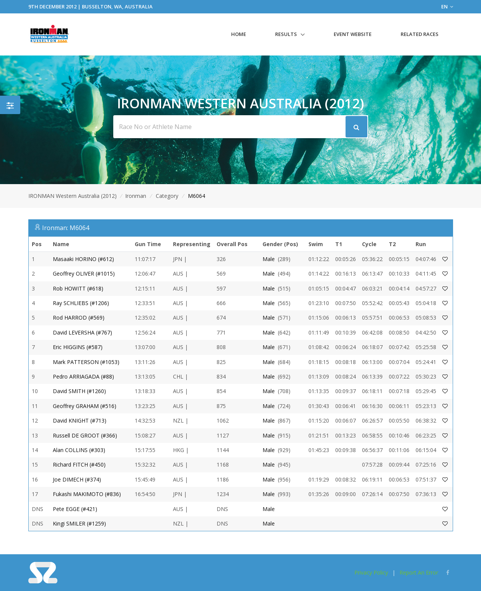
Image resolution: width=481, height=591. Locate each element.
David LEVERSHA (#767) (82, 332)
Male (269, 259)
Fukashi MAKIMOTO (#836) (87, 494)
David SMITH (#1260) (79, 391)
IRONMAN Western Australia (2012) (72, 195)
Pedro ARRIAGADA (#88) (83, 376)
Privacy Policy (371, 572)
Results (286, 34)
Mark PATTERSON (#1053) (86, 362)
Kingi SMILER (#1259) (79, 523)
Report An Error (418, 572)
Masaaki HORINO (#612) (83, 259)
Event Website (353, 34)
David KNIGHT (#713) (79, 420)
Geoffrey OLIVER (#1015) (84, 273)
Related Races (420, 34)
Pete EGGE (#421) (75, 509)
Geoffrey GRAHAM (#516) (84, 406)
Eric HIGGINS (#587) (78, 347)
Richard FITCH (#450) (79, 464)
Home (238, 34)
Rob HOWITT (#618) (78, 288)
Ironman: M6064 (65, 228)
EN (447, 6)
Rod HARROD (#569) (78, 317)
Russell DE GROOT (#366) (85, 435)
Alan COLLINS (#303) (79, 450)
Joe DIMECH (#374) (77, 479)
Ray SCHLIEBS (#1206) (81, 303)
